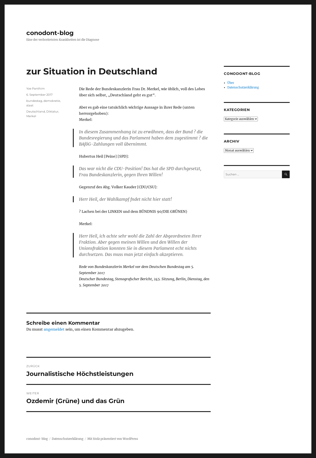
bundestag (34, 100)
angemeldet (54, 329)
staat (29, 105)
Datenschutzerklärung (243, 87)
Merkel (31, 116)
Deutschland (35, 111)
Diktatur (52, 111)
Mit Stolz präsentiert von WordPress (112, 439)
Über (230, 83)
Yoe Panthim (35, 88)
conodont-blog (50, 33)
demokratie (51, 100)
